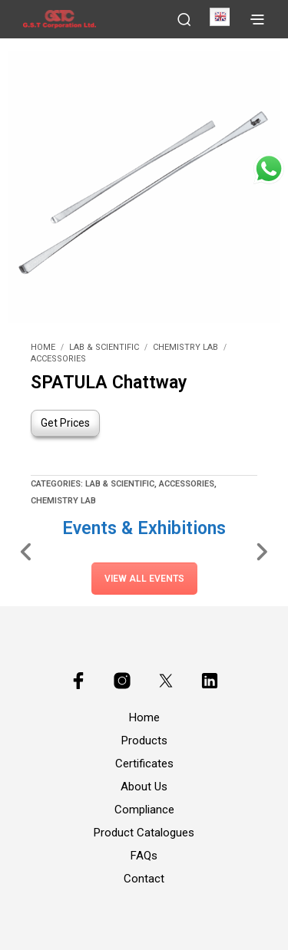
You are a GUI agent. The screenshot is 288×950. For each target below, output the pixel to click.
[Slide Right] (261, 551)
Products (144, 740)
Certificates (144, 763)
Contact (144, 879)
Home (43, 347)
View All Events (144, 578)
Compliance (144, 809)
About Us (144, 786)
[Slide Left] (26, 551)
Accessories (58, 359)
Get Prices (65, 423)
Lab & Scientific (104, 347)
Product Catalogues (144, 832)
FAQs (144, 856)
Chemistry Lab (185, 347)
